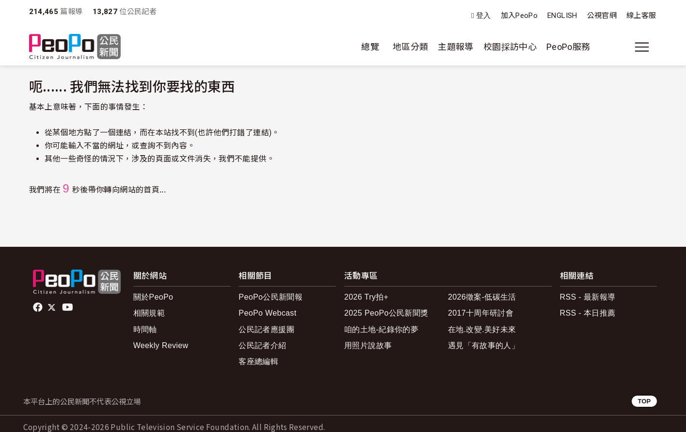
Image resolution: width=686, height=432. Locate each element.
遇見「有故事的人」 (483, 345)
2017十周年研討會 (480, 313)
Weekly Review (161, 345)
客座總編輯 (258, 361)
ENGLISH (562, 15)
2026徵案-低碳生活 (482, 297)
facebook (38, 307)
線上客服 (641, 15)
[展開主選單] (642, 47)
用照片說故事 (368, 345)
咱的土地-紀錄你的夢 (381, 329)
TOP (644, 401)
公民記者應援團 (266, 329)
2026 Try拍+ (366, 297)
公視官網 (602, 15)
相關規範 (149, 313)
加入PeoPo (519, 15)
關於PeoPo (153, 297)
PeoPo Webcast (267, 313)
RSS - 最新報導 (588, 297)
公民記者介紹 (262, 345)
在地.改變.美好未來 (482, 329)
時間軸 (145, 329)
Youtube (68, 307)
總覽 (370, 47)
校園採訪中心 (510, 47)
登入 (483, 15)
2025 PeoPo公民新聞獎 (386, 313)
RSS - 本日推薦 (588, 313)
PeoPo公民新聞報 (271, 297)
